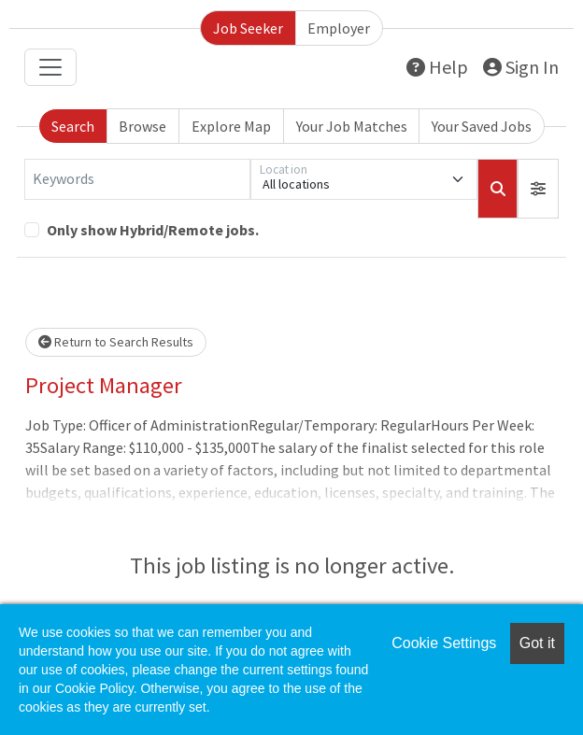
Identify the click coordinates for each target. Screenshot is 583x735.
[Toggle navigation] (50, 67)
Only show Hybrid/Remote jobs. (153, 229)
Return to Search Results (115, 341)
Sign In (521, 66)
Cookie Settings (443, 643)
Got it (537, 643)
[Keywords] (137, 179)
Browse (142, 126)
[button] (538, 189)
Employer (338, 28)
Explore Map (231, 126)
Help (437, 66)
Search (72, 126)
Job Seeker (248, 28)
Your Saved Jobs (482, 126)
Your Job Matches (351, 126)
